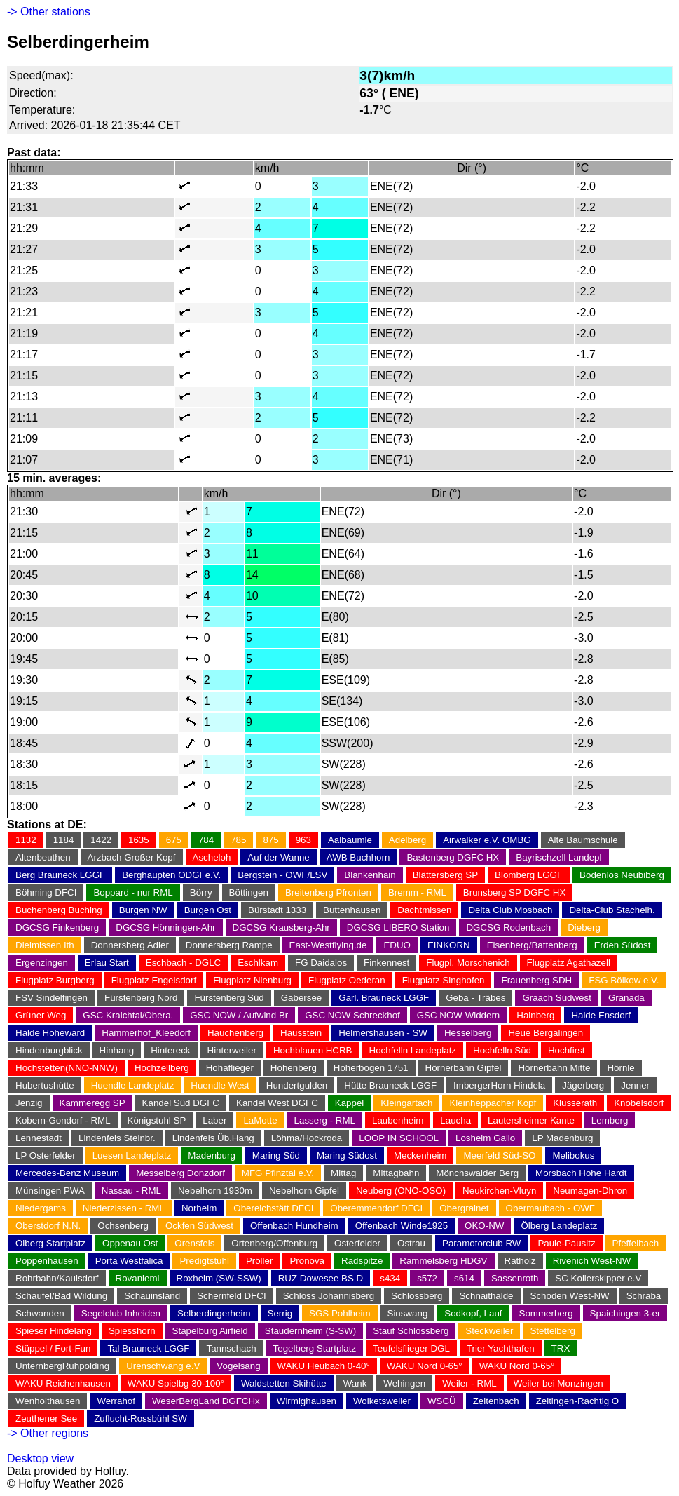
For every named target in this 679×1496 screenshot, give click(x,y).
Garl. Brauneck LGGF (383, 997)
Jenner (635, 1085)
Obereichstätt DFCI (273, 1208)
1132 (25, 840)
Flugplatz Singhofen (443, 980)
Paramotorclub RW (481, 1243)
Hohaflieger (230, 1068)
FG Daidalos (321, 962)
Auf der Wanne (278, 857)
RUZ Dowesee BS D (320, 1278)
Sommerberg (546, 1313)
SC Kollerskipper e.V (598, 1278)
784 (206, 840)
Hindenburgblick (49, 1050)
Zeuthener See (46, 1418)
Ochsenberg (123, 1225)
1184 (63, 840)
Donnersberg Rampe (229, 945)
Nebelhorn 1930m (215, 1190)
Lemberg (610, 1120)
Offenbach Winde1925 (401, 1225)
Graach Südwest (556, 997)
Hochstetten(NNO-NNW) (66, 1068)
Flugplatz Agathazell (568, 962)
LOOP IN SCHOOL (399, 1138)
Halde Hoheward (50, 1032)
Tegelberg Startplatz (315, 1348)
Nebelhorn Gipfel (304, 1190)
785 (238, 840)
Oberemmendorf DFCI (376, 1208)
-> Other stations (48, 12)
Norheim (199, 1208)
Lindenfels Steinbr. (117, 1138)
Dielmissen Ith (44, 945)
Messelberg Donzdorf (180, 1173)
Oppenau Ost (130, 1243)
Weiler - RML (469, 1383)
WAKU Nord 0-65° (424, 1366)
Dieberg (584, 927)
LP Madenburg (562, 1138)
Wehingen (404, 1383)
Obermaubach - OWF (550, 1208)
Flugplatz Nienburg (252, 980)
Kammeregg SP (92, 1103)
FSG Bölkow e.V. (624, 980)
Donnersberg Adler (130, 945)
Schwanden (39, 1313)
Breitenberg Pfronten (328, 892)
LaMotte (260, 1120)
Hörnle (620, 1068)
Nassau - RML (131, 1190)
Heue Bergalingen (545, 1032)
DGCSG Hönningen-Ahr (165, 927)
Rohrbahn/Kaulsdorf (57, 1278)
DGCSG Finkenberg (57, 927)
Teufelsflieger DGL (411, 1348)
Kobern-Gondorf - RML (63, 1120)
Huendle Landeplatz (132, 1085)
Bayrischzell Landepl (558, 857)
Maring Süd (276, 1155)
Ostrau (411, 1243)
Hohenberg (293, 1068)
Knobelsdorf (639, 1103)
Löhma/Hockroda (307, 1138)
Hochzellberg (162, 1068)
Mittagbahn (396, 1173)
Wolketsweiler (382, 1401)
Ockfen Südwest (199, 1225)
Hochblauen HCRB (312, 1050)
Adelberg (407, 840)
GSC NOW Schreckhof (352, 1015)
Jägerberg (583, 1085)
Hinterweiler (231, 1050)
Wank (355, 1383)
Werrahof (116, 1401)
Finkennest (386, 962)
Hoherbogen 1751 (371, 1068)
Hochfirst (566, 1050)
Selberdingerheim (213, 1313)
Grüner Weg (40, 1015)
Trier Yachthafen (501, 1348)
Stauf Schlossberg (410, 1331)
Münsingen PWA (50, 1190)
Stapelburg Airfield (210, 1331)
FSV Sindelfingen (51, 997)
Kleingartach (406, 1103)
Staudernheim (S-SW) (310, 1331)
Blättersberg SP (445, 875)
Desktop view (40, 1458)
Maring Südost (347, 1155)
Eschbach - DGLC (183, 962)
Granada (626, 997)
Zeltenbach (496, 1401)
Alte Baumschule (583, 840)
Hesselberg (467, 1032)
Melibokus (573, 1155)
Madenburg (211, 1155)
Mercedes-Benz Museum (67, 1173)
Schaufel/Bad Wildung (61, 1296)
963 (303, 840)
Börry (201, 892)
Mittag (343, 1173)
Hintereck (170, 1050)
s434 (390, 1278)
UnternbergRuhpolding (62, 1366)
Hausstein (301, 1032)
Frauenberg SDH (536, 980)
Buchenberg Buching (58, 910)
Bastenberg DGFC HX (452, 857)
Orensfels (194, 1243)
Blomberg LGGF (529, 875)
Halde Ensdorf (600, 1015)
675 (173, 840)
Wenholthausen (47, 1401)
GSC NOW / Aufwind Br (239, 1015)
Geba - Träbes (475, 997)
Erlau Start (107, 962)
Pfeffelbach (635, 1243)
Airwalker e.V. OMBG (486, 840)
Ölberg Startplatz (50, 1243)
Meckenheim (420, 1155)
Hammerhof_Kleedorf (146, 1032)
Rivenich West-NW (592, 1260)
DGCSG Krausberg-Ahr (281, 927)
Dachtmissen (424, 910)
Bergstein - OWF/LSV (282, 875)
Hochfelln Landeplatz (412, 1050)
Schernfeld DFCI (231, 1296)
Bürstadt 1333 (277, 910)
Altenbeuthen (43, 857)
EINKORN (448, 945)
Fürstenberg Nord (140, 997)
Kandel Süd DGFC (180, 1103)
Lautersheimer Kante (531, 1120)
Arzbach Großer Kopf (132, 857)
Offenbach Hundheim (294, 1225)
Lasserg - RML (324, 1120)
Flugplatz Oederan (346, 980)
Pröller (259, 1260)
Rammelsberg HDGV (443, 1260)
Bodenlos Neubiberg (621, 875)
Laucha (455, 1120)
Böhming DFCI (45, 892)
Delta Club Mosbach (510, 910)
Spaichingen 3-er (625, 1313)
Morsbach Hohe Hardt (580, 1173)
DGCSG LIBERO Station (398, 927)
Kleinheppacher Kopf (492, 1103)
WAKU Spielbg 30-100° (176, 1383)
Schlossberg (416, 1296)
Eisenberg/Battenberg (532, 945)
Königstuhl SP (157, 1120)
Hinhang (117, 1050)
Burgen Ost (207, 910)
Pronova (306, 1260)
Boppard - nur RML (132, 892)
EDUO (397, 945)
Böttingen (248, 892)
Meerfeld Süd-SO (499, 1155)
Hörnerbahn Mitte (554, 1068)
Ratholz (520, 1260)
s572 (427, 1278)
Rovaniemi (138, 1278)
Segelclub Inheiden (120, 1313)
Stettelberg (552, 1331)
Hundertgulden (296, 1085)
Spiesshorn (132, 1331)
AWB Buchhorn (358, 857)
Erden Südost (622, 945)
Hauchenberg (235, 1032)
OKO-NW (484, 1225)
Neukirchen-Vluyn (499, 1190)
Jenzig (29, 1103)
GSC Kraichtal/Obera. (128, 1015)
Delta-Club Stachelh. (611, 910)
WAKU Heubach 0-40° (323, 1366)
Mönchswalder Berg (477, 1173)
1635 (138, 840)
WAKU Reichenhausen (63, 1383)
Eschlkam (258, 962)
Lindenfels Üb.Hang (213, 1138)
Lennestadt (38, 1138)
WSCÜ (441, 1401)
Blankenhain (369, 875)
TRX (560, 1348)
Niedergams (40, 1208)
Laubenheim (397, 1120)
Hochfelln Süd (502, 1050)
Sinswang (407, 1313)
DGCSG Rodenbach (508, 927)
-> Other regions (47, 1433)
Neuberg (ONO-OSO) (401, 1190)
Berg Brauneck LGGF (60, 875)
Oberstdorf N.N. (48, 1225)
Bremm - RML (417, 892)
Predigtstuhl (203, 1260)
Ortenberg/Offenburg (274, 1243)
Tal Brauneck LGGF (148, 1348)
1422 (100, 840)
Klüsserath (575, 1103)
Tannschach (231, 1348)
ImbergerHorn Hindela (499, 1085)
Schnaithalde (486, 1296)
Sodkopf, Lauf (473, 1313)
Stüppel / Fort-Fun (52, 1348)
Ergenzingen (41, 962)
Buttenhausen (351, 910)
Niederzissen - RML (124, 1208)
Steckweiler (489, 1331)
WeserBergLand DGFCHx (206, 1401)
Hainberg (535, 1015)
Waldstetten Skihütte (284, 1383)
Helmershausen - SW (382, 1032)
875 (270, 840)
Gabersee (301, 997)
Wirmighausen (306, 1401)
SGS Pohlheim (339, 1313)
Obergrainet (463, 1208)
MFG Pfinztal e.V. (278, 1173)
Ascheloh (212, 857)
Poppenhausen (46, 1260)
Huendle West (220, 1085)
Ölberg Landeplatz (559, 1225)
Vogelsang (238, 1366)
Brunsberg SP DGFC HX (514, 892)
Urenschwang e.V (163, 1366)
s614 (464, 1278)
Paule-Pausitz (566, 1243)
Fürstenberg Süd (228, 997)
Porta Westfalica (129, 1260)
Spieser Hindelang (53, 1331)
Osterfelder (357, 1243)
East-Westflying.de (328, 945)
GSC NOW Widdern (458, 1015)
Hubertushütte (44, 1085)
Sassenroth (514, 1278)
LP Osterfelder (45, 1155)
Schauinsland (152, 1296)
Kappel (349, 1103)
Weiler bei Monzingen (558, 1383)
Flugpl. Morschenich (467, 962)
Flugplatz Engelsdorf (154, 980)
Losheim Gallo (485, 1138)
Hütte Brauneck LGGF (390, 1085)
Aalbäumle (350, 840)
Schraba (643, 1296)
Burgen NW (143, 910)
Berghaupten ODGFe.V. (171, 875)
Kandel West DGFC (277, 1103)
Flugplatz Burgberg (55, 980)
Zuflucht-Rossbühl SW (140, 1418)
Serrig (280, 1313)
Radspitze (362, 1260)
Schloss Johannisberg (328, 1296)
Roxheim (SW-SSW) (219, 1278)
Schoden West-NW (570, 1296)
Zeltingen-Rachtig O (577, 1401)
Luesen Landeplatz (132, 1155)
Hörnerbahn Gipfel (463, 1068)
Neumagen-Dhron (590, 1190)
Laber (214, 1120)
